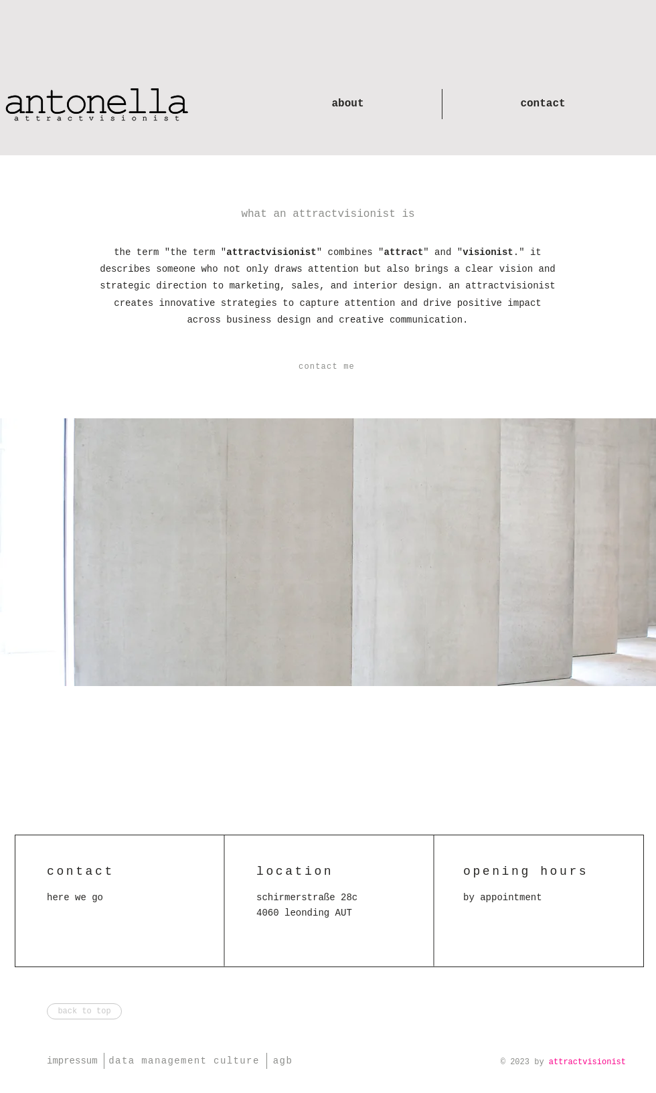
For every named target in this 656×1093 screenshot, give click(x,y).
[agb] (284, 1061)
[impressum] (75, 1061)
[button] (328, 366)
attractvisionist (587, 1062)
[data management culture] (185, 1061)
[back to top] (84, 1011)
